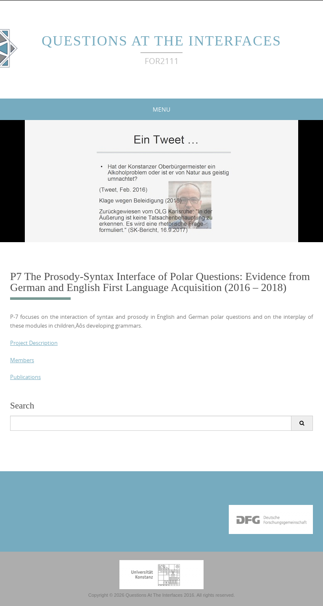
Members (22, 360)
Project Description (34, 343)
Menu (161, 109)
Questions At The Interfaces (161, 40)
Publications (25, 377)
